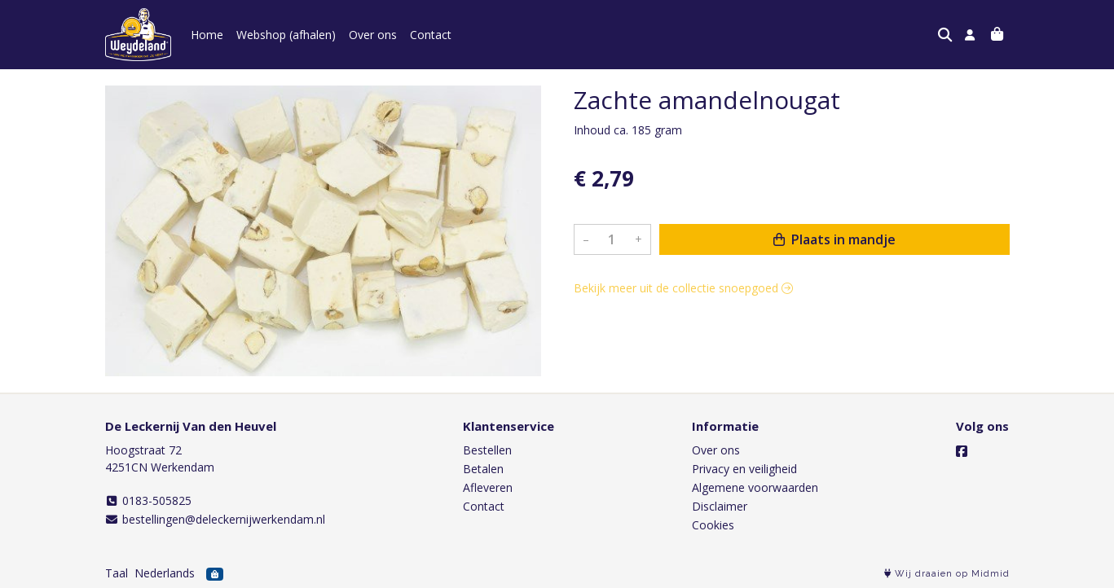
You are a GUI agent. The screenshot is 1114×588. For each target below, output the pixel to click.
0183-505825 (148, 500)
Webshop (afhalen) (286, 34)
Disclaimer (719, 506)
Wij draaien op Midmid (947, 573)
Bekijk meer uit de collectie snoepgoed (683, 288)
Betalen (483, 468)
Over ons (373, 34)
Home (207, 34)
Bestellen (487, 450)
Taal (116, 573)
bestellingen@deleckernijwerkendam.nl (215, 519)
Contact (430, 34)
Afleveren (488, 487)
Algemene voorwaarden (755, 487)
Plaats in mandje (834, 239)
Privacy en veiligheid (744, 468)
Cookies (713, 525)
